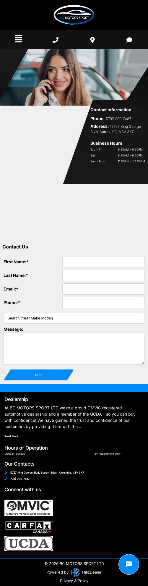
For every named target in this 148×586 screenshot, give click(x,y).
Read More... (12, 436)
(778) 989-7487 (19, 478)
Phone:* (12, 302)
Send (38, 375)
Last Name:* (16, 275)
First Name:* (16, 261)
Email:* (11, 288)
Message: (13, 329)
